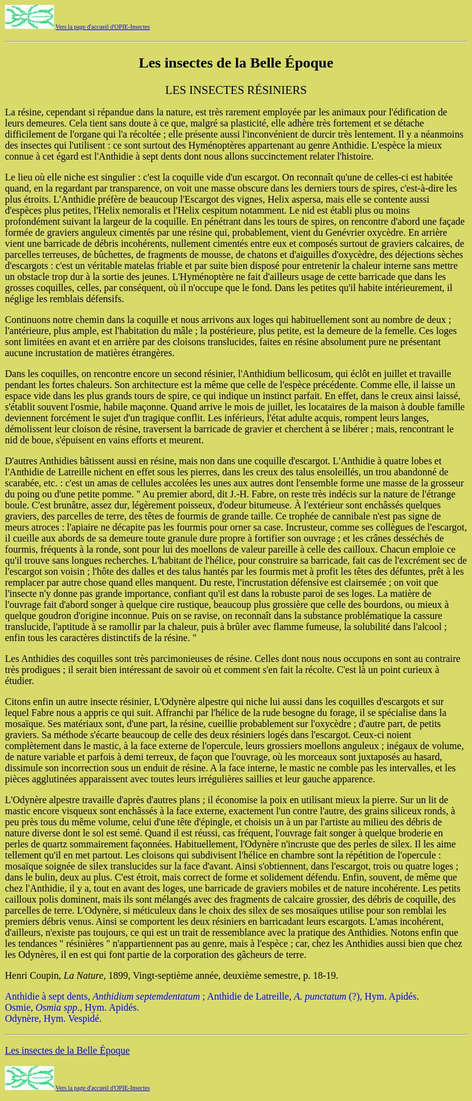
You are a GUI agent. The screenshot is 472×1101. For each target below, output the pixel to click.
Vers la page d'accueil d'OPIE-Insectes (102, 26)
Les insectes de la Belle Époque (67, 1050)
